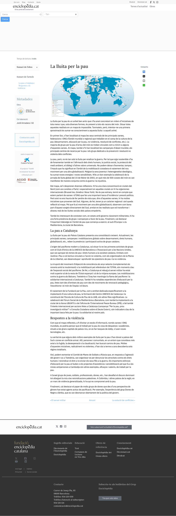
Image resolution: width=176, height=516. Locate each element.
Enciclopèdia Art (104, 452)
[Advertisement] (131, 31)
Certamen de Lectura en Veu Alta (81, 454)
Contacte (31, 2)
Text (77, 448)
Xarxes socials (32, 472)
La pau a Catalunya (26, 83)
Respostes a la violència (24, 86)
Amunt (92, 400)
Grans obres (101, 456)
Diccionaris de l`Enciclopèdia (60, 449)
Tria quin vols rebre (110, 498)
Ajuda (38, 2)
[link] (27, 67)
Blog (23, 2)
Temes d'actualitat (139, 6)
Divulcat (132, 2)
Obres (152, 6)
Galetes (29, 469)
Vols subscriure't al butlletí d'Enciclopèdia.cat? (109, 427)
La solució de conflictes (123, 400)
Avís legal (18, 469)
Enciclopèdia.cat (124, 448)
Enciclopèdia (60, 454)
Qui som (17, 2)
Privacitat (18, 472)
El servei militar (58, 400)
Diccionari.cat (142, 2)
